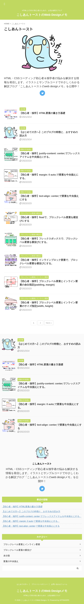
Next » (49, 323)
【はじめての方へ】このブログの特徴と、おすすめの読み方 (31, 511)
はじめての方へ (22, 584)
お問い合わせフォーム (59, 584)
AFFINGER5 (64, 600)
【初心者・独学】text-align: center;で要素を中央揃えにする (31, 526)
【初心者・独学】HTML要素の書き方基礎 (42, 113)
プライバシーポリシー (40, 584)
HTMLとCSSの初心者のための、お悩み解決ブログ (42, 595)
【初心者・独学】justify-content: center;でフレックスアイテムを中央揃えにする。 (41, 516)
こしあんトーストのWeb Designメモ (42, 14)
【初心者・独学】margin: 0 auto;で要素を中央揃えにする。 (31, 521)
